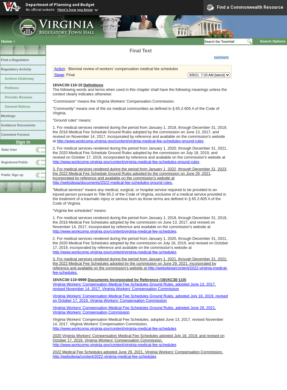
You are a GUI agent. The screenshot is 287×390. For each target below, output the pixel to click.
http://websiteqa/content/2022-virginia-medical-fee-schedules (104, 356)
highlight (221, 57)
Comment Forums (15, 134)
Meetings (8, 116)
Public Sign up (12, 175)
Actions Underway (19, 78)
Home (6, 41)
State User (9, 149)
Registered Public (14, 162)
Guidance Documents (18, 125)
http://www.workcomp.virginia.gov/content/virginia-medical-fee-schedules (114, 231)
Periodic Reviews (18, 97)
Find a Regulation (15, 60)
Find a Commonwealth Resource (245, 8)
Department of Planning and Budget (60, 4)
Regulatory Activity (16, 69)
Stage (59, 75)
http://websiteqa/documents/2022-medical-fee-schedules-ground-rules (112, 182)
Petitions (12, 88)
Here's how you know (75, 10)
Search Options (272, 41)
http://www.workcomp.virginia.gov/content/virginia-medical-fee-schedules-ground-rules (130, 141)
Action (59, 69)
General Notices (17, 106)
